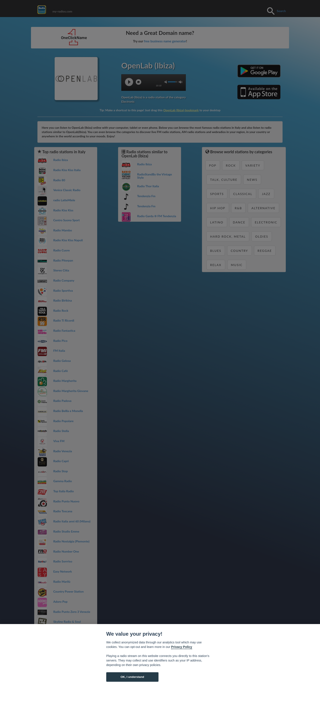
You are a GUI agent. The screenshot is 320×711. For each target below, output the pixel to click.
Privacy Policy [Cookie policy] (181, 647)
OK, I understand (132, 676)
